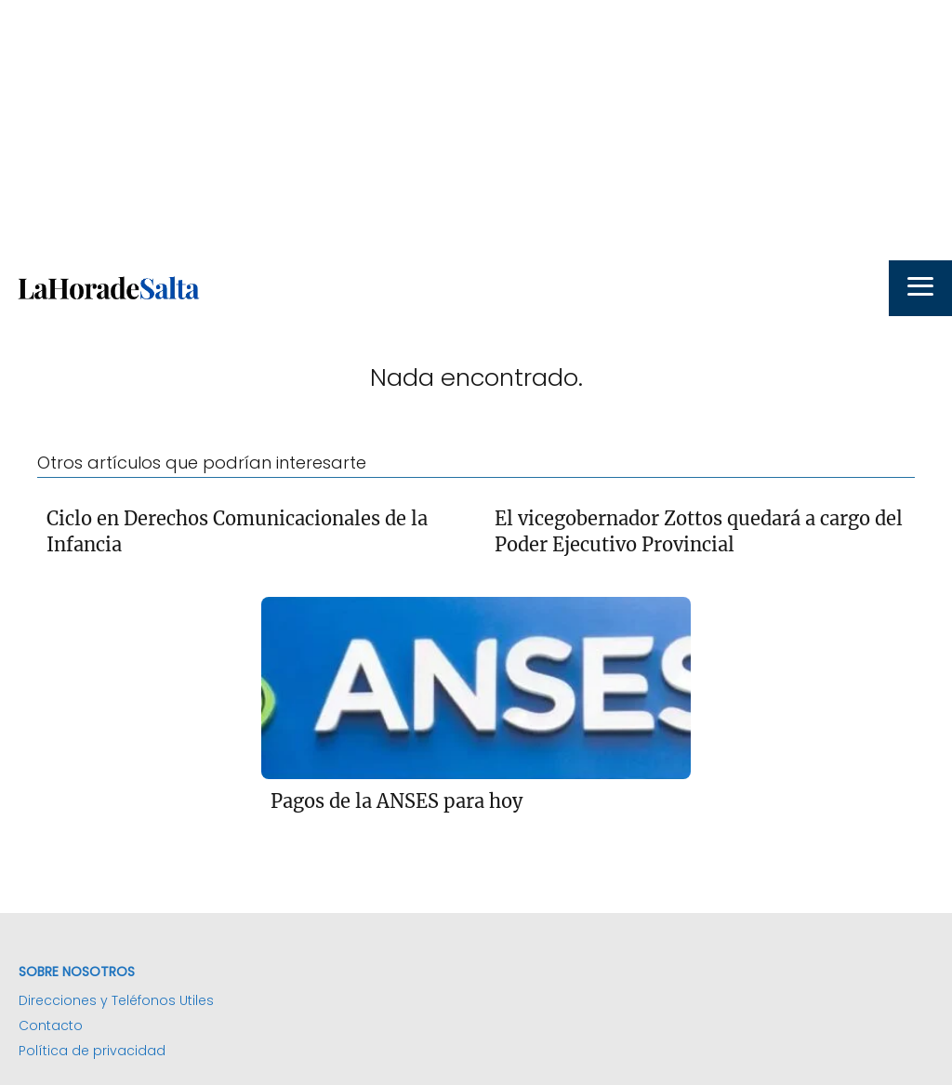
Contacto (51, 1025)
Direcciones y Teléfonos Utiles (116, 1000)
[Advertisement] (476, 130)
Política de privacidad (92, 1050)
